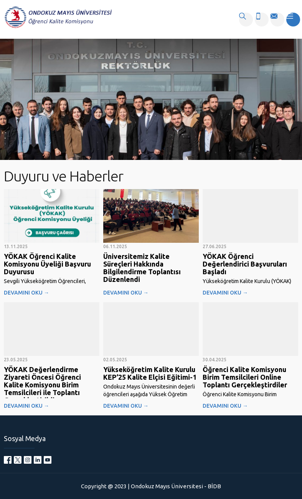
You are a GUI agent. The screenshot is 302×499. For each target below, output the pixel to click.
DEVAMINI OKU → (26, 293)
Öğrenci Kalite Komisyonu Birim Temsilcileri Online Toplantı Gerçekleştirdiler (245, 377)
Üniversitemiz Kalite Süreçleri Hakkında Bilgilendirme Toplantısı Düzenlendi (142, 267)
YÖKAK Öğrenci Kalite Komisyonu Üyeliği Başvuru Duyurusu (47, 263)
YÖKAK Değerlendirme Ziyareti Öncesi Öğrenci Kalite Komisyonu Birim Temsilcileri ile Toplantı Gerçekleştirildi (42, 385)
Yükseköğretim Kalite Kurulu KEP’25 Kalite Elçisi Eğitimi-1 (149, 373)
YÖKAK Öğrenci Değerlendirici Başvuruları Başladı (245, 263)
